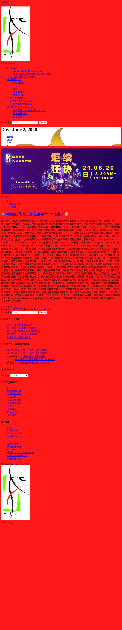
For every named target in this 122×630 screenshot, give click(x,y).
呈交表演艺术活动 (22, 104)
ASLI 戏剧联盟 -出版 (23, 76)
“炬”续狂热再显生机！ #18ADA (34, 362)
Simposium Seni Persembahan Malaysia (32, 73)
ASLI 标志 (18, 82)
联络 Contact (19, 95)
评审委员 (17, 116)
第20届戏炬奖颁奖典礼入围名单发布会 (35, 359)
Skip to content (8, 5)
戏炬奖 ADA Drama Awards (20, 107)
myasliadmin (45, 309)
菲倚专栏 (12, 415)
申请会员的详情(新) (17, 98)
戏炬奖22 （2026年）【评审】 (22, 334)
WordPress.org (14, 436)
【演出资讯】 (14, 403)
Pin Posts (11, 68)
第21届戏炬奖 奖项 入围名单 (22, 328)
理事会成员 (19, 92)
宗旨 (15, 85)
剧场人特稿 (13, 412)
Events (10, 201)
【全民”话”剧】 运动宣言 (20, 101)
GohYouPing (13, 350)
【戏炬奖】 (13, 207)
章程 (15, 88)
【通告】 (12, 406)
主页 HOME (13, 443)
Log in (10, 428)
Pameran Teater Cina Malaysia (27, 71)
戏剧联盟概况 (14, 446)
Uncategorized (14, 390)
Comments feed (14, 433)
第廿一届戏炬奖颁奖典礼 (20, 325)
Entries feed (12, 430)
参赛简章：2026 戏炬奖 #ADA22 (29, 110)
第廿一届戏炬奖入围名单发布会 (23, 331)
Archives (5, 375)
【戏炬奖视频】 (15, 399)
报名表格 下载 (20, 113)
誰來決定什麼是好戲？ (19, 337)
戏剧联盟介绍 (14, 79)
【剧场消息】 (14, 204)
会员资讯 (12, 409)
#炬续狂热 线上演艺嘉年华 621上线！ (34, 214)
